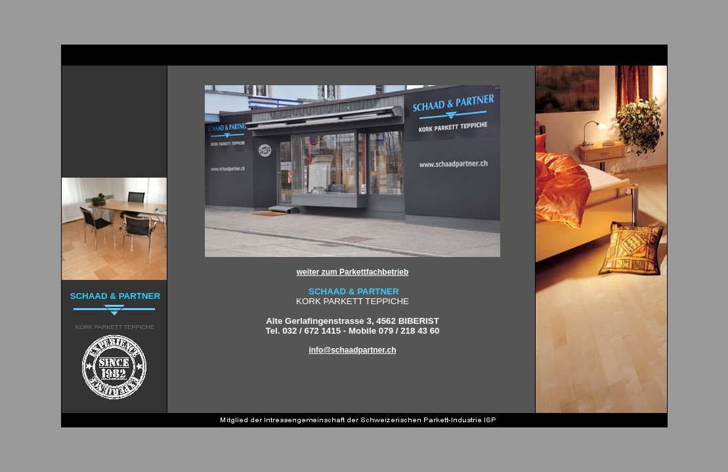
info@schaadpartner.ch (352, 350)
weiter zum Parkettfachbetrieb (353, 272)
